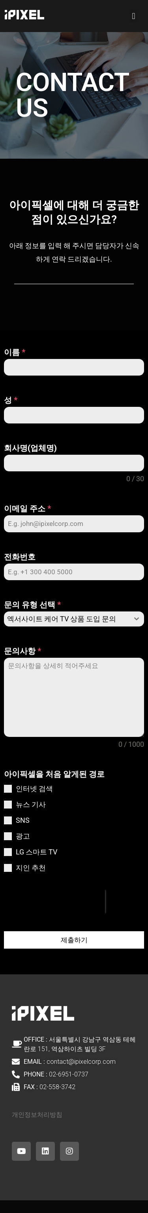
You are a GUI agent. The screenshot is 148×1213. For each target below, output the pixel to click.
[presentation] (54, 901)
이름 (14, 352)
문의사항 (22, 651)
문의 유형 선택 (32, 604)
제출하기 (74, 940)
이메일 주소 (27, 508)
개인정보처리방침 (37, 1114)
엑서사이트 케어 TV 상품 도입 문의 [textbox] (61, 619)
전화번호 (20, 557)
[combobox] (74, 618)
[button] (133, 16)
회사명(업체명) (30, 448)
